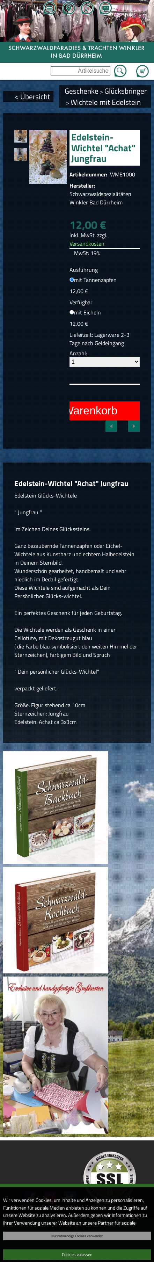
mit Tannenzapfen (95, 280)
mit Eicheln (87, 312)
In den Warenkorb (73, 410)
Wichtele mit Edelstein (106, 102)
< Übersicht (32, 96)
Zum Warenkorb (142, 67)
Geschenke (81, 90)
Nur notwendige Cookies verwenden (77, 1236)
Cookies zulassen (77, 1254)
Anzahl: (78, 353)
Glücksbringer (125, 90)
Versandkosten (86, 243)
